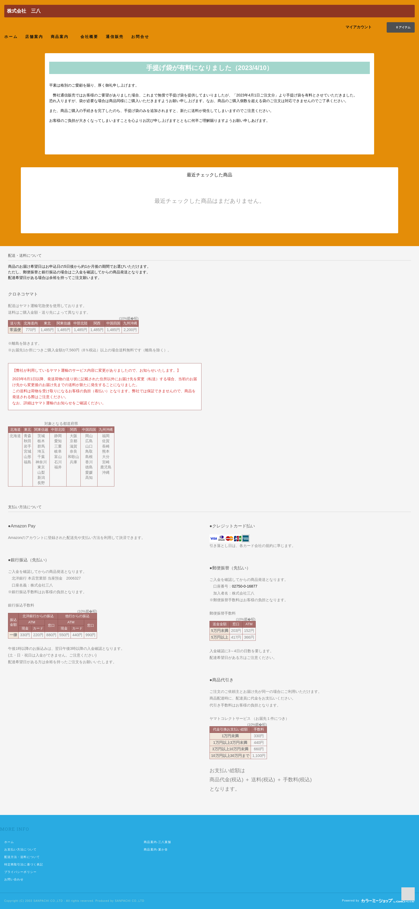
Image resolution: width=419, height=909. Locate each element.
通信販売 (115, 36)
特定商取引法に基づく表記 (23, 864)
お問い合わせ (14, 879)
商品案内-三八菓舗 (157, 842)
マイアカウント (359, 27)
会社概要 (89, 36)
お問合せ (140, 36)
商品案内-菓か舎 (156, 849)
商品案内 (62, 36)
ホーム (11, 36)
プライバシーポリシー (20, 871)
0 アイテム (400, 27)
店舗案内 (34, 36)
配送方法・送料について (22, 856)
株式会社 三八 (24, 11)
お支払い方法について (20, 849)
